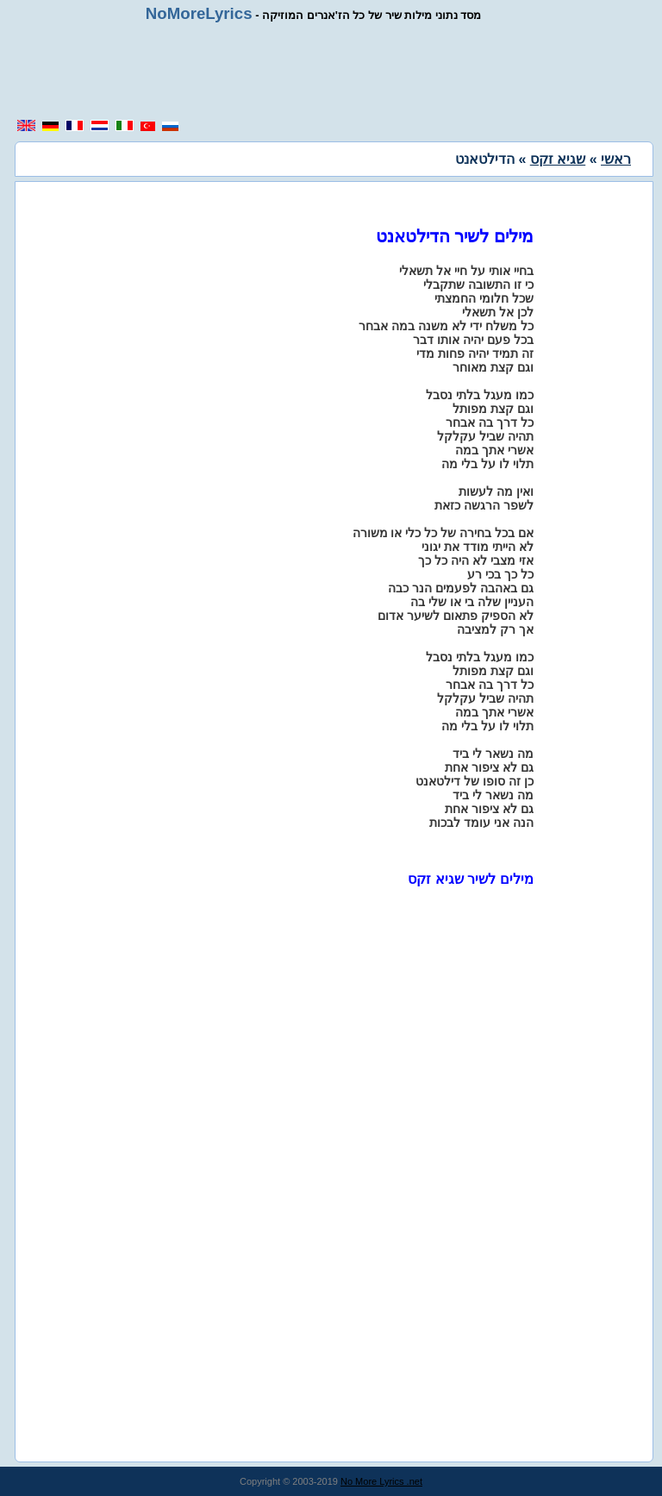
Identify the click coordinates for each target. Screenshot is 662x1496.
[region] (331, 71)
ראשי (616, 159)
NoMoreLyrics (199, 13)
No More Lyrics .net (381, 1481)
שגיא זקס (557, 159)
